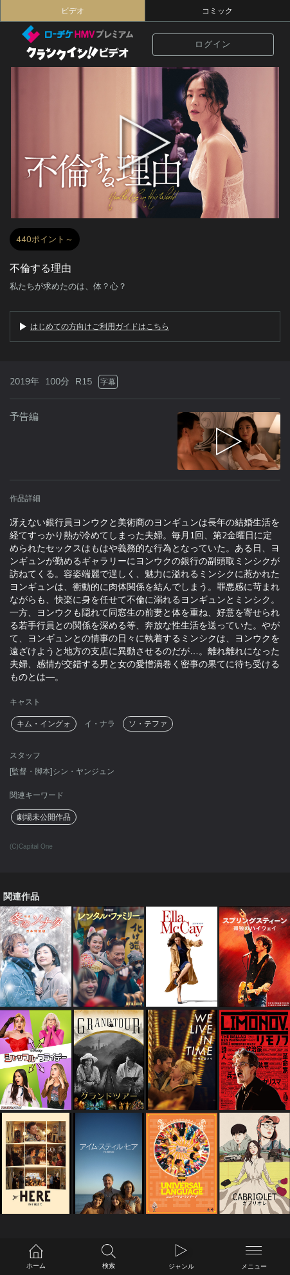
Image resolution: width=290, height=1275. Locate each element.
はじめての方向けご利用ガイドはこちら (99, 326)
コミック (217, 11)
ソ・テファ (148, 724)
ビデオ (72, 11)
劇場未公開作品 (44, 817)
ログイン (213, 44)
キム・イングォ (44, 724)
